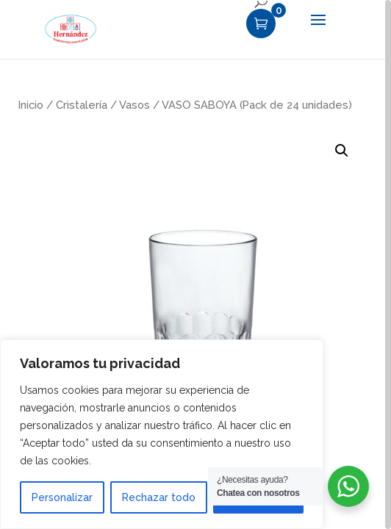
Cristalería (81, 104)
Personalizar (62, 497)
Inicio (30, 104)
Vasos (134, 104)
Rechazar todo (159, 497)
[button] (342, 150)
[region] (195, 264)
